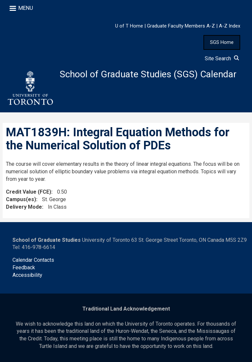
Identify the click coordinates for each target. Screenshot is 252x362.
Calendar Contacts (33, 260)
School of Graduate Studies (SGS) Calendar (148, 74)
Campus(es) (21, 199)
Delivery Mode (24, 207)
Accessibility (27, 275)
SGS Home (222, 42)
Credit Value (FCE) (28, 192)
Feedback (23, 267)
